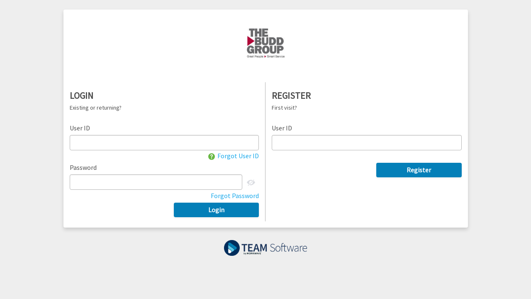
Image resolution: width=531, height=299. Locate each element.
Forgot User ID (233, 156)
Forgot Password (235, 195)
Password (83, 167)
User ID (80, 128)
